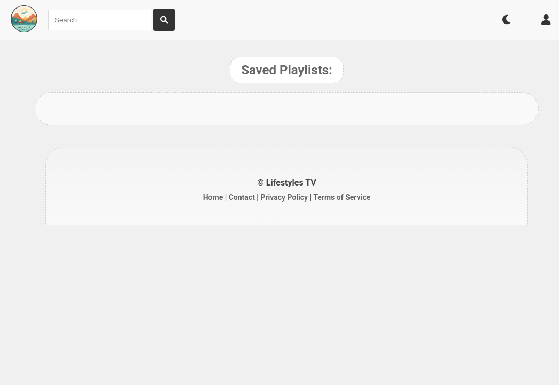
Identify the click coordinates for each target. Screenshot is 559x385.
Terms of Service (341, 197)
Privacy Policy (284, 197)
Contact (242, 197)
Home (213, 197)
